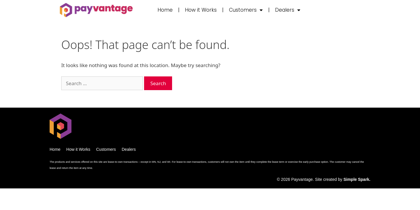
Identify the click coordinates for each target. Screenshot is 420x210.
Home (165, 9)
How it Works (201, 9)
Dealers (287, 10)
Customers (246, 10)
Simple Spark (356, 179)
